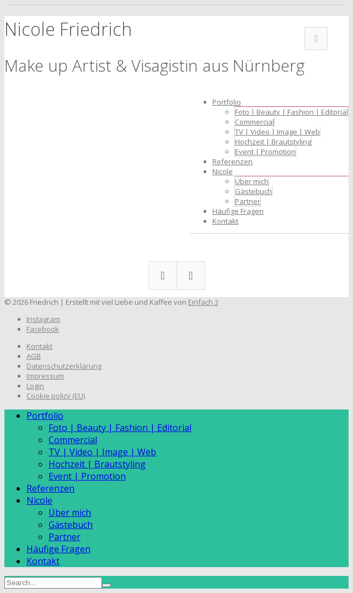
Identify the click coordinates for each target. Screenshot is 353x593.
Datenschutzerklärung (63, 366)
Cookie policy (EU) (55, 396)
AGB (33, 356)
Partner (247, 201)
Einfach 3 (203, 302)
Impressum (45, 376)
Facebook (316, 38)
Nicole (222, 171)
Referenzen (232, 161)
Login (35, 386)
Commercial (254, 122)
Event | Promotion (265, 152)
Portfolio (226, 102)
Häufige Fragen (238, 211)
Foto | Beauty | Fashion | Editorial (291, 112)
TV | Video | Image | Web (277, 132)
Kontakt (225, 221)
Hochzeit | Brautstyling (273, 142)
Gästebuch (253, 191)
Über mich (252, 181)
